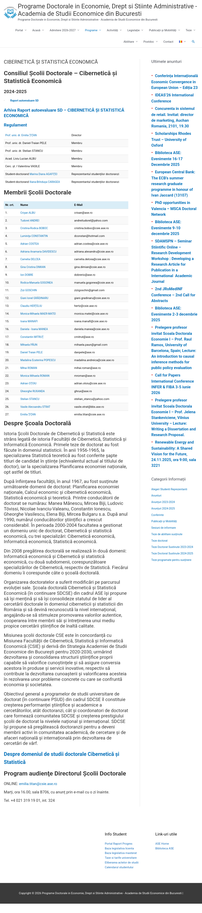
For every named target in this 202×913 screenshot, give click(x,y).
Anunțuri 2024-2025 (164, 518)
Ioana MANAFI (29, 331)
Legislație (133, 40)
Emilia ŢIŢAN (28, 424)
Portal (19, 40)
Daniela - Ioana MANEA (35, 338)
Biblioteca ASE (164, 857)
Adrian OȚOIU (29, 393)
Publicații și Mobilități (162, 40)
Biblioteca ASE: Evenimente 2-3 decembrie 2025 (174, 323)
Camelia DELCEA (31, 268)
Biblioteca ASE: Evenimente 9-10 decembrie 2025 (166, 237)
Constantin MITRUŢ (32, 346)
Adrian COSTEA (30, 253)
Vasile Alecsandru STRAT (36, 416)
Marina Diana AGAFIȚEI (44, 183)
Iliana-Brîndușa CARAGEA (46, 191)
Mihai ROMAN (29, 377)
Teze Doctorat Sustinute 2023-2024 (173, 556)
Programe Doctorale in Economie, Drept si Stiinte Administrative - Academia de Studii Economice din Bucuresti (101, 15)
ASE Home (162, 853)
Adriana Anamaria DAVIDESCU (39, 261)
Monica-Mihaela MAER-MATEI (39, 323)
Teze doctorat (160, 550)
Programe (91, 40)
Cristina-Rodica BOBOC (35, 237)
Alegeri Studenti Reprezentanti (170, 498)
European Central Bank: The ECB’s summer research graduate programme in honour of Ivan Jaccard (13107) (173, 193)
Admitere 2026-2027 (63, 40)
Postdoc (148, 51)
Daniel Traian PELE (32, 362)
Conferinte (158, 524)
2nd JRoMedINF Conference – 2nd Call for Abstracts (173, 304)
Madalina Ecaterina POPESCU (39, 369)
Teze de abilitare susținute (168, 543)
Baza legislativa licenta (119, 857)
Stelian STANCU (30, 408)
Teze (189, 40)
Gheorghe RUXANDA (33, 400)
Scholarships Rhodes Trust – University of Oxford (171, 149)
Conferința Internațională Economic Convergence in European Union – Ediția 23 (174, 91)
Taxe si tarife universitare (121, 867)
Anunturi (156, 505)
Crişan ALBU (28, 222)
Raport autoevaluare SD (25, 110)
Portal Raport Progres (118, 853)
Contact (168, 51)
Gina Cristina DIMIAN (33, 276)
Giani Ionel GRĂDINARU (35, 307)
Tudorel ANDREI (30, 230)
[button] (193, 51)
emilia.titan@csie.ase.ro (39, 793)
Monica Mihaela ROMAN (36, 385)
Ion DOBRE (27, 284)
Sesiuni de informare (164, 537)
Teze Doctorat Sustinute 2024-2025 (173, 563)
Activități (112, 40)
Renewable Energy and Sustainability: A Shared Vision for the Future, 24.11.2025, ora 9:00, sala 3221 (173, 463)
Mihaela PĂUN (29, 354)
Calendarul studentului (119, 876)
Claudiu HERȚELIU (32, 315)
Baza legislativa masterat (121, 862)
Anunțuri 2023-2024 (164, 511)
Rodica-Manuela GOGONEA (37, 292)
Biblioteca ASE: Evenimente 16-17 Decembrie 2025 (167, 168)
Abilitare (129, 51)
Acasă (36, 40)
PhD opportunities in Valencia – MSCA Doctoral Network (173, 218)
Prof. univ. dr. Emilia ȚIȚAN (22, 144)
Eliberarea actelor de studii (122, 872)
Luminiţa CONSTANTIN (35, 245)
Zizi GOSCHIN (29, 299)
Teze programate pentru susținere (172, 569)
